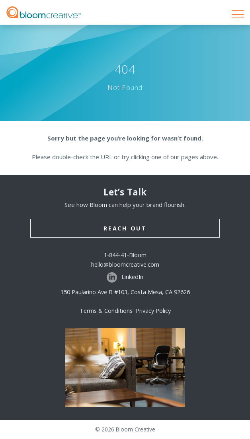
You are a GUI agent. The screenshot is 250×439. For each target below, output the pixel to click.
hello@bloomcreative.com (125, 264)
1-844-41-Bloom (125, 255)
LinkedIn (125, 277)
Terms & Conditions (108, 310)
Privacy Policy (153, 310)
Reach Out (125, 228)
